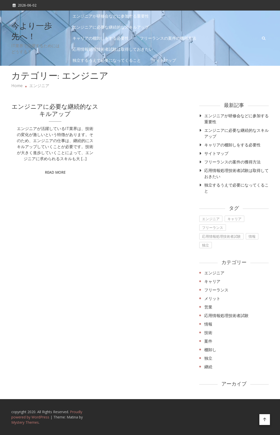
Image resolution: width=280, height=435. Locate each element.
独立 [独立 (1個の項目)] (205, 245)
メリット (212, 298)
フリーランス (216, 290)
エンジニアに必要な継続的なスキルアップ (110, 27)
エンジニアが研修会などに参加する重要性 (110, 16)
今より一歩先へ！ (31, 32)
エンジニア (214, 273)
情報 (208, 324)
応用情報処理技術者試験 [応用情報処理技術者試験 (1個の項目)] (221, 236)
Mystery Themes (25, 422)
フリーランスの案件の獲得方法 (168, 38)
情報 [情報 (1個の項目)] (252, 236)
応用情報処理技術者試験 (226, 315)
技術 (208, 332)
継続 (208, 366)
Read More (55, 172)
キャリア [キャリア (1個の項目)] (234, 218)
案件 (208, 341)
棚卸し (210, 349)
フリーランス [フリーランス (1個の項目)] (212, 227)
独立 (208, 358)
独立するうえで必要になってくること (106, 60)
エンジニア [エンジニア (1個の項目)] (211, 218)
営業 (208, 307)
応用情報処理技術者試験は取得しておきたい (112, 49)
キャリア (212, 281)
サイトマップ (164, 60)
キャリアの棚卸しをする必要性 (100, 38)
